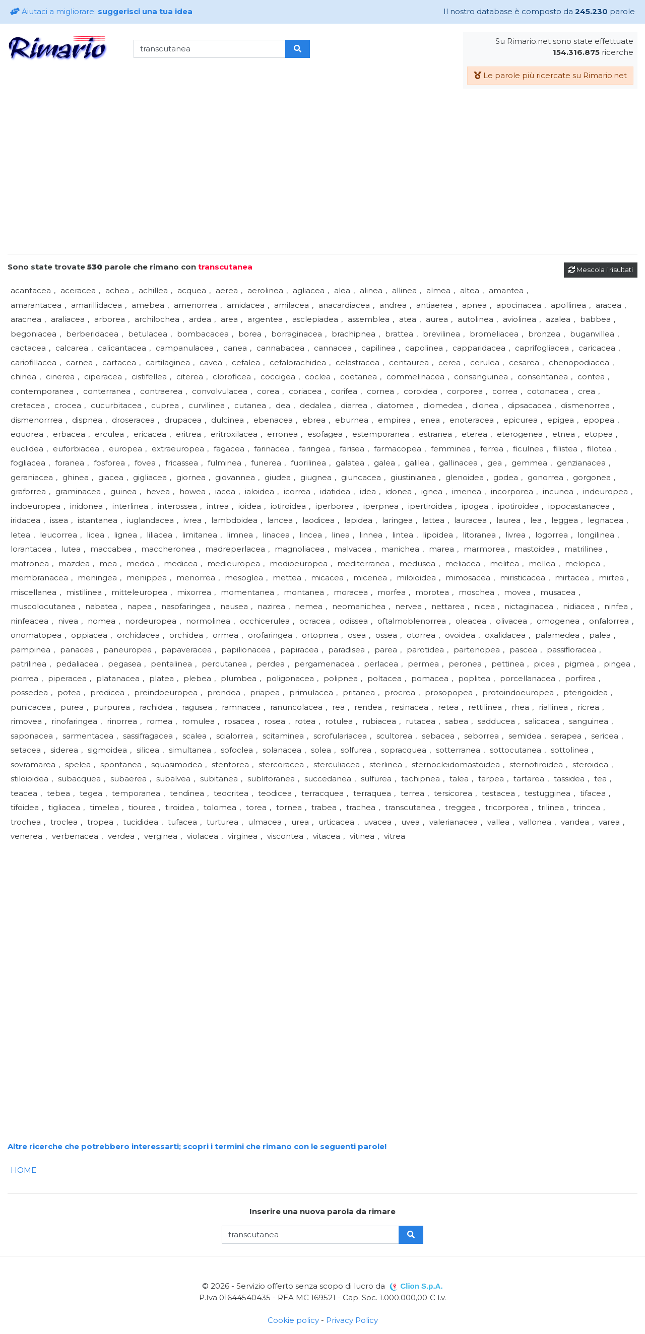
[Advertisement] (322, 175)
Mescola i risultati (600, 269)
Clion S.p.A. (421, 1286)
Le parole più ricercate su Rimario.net (550, 75)
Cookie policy (293, 1320)
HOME (23, 1170)
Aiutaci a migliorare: (101, 11)
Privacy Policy (352, 1320)
